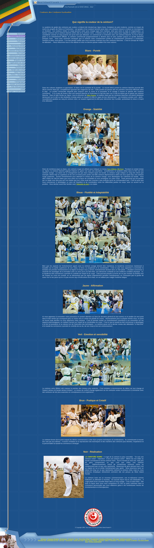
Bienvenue (44, 539)
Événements (63, 539)
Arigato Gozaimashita (95, 541)
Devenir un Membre (131, 540)
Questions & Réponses (105, 539)
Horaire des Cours (78, 540)
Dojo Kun (61, 540)
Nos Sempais (94, 539)
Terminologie (68, 540)
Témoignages (121, 540)
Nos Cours (116, 539)
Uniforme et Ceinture (126, 539)
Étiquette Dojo (42, 540)
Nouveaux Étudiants (53, 539)
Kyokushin (71, 539)
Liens (86, 541)
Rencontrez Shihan (84, 539)
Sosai (76, 539)
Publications (113, 540)
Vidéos (107, 540)
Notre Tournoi (88, 540)
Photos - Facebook (98, 540)
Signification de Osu (52, 540)
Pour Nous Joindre (143, 540)
